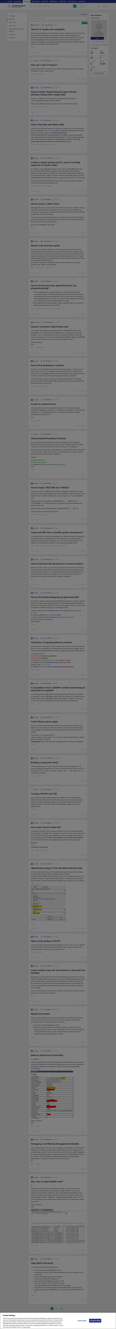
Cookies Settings (81, 1321)
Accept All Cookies (95, 1321)
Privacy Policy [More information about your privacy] (26, 1327)
